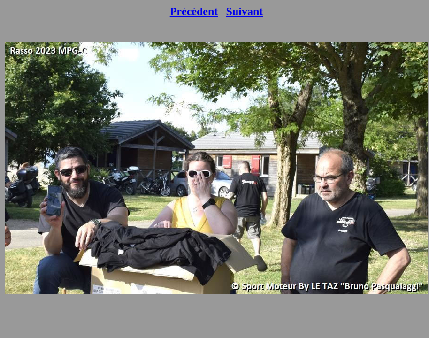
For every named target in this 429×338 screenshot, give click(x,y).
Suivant (244, 11)
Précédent (194, 11)
